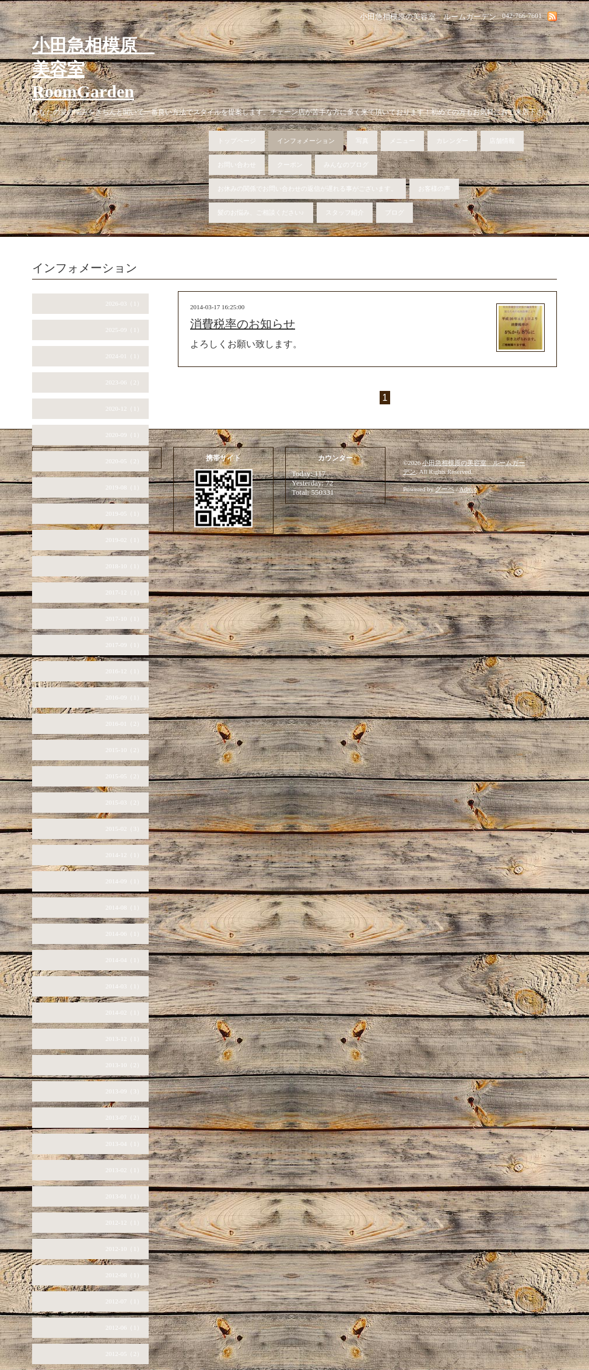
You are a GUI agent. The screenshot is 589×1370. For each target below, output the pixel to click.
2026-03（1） (124, 303)
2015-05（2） (124, 776)
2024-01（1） (124, 355)
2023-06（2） (124, 382)
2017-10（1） (124, 618)
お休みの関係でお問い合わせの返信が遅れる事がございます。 (307, 188)
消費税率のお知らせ (242, 323)
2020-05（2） (124, 460)
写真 (362, 140)
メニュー (402, 140)
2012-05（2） (124, 1353)
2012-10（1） (124, 1248)
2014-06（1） (124, 933)
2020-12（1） (124, 408)
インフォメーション (306, 140)
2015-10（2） (124, 749)
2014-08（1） (124, 907)
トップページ (237, 140)
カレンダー (452, 140)
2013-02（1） (124, 1169)
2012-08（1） (124, 1274)
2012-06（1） (124, 1327)
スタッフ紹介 (344, 212)
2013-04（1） (124, 1143)
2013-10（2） (124, 1064)
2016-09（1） (124, 697)
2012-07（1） (124, 1301)
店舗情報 (502, 140)
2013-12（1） (124, 1038)
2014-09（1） (124, 881)
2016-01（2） (124, 723)
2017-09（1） (124, 644)
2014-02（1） (124, 1012)
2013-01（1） (124, 1196)
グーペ (444, 488)
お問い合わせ (237, 164)
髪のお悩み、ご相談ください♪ (261, 212)
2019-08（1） (124, 487)
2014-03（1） (124, 986)
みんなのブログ (346, 164)
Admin (469, 488)
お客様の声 (434, 188)
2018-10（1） (124, 565)
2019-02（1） (124, 539)
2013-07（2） (124, 1117)
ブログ (394, 212)
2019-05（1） (124, 513)
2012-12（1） (124, 1222)
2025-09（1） (124, 329)
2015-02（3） (124, 828)
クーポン (290, 164)
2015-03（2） (124, 802)
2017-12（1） (124, 592)
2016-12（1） (124, 670)
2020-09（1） (124, 434)
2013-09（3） (124, 1091)
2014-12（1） (124, 854)
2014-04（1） (124, 959)
